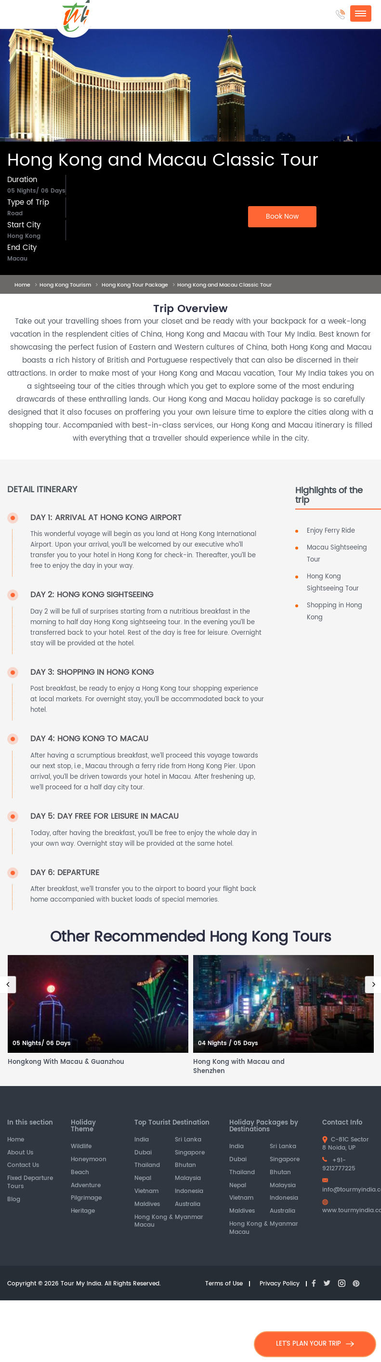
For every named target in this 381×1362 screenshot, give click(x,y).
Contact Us (23, 1166)
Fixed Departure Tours (30, 1183)
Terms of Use (224, 1284)
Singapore (190, 1153)
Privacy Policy (280, 1284)
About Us (20, 1153)
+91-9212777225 (338, 1164)
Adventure (86, 1186)
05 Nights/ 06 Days (42, 1044)
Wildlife (81, 1147)
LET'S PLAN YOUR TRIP (315, 1344)
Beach (80, 1173)
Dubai (143, 1153)
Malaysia (188, 1179)
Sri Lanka (188, 1140)
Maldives (147, 1205)
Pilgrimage (86, 1198)
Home (15, 1140)
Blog (13, 1200)
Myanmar (189, 1218)
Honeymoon (88, 1160)
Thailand (147, 1166)
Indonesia (189, 1192)
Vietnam (146, 1192)
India (141, 1140)
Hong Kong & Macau (153, 1222)
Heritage (83, 1211)
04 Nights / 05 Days (228, 1044)
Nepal (142, 1179)
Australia (187, 1205)
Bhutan (185, 1166)
